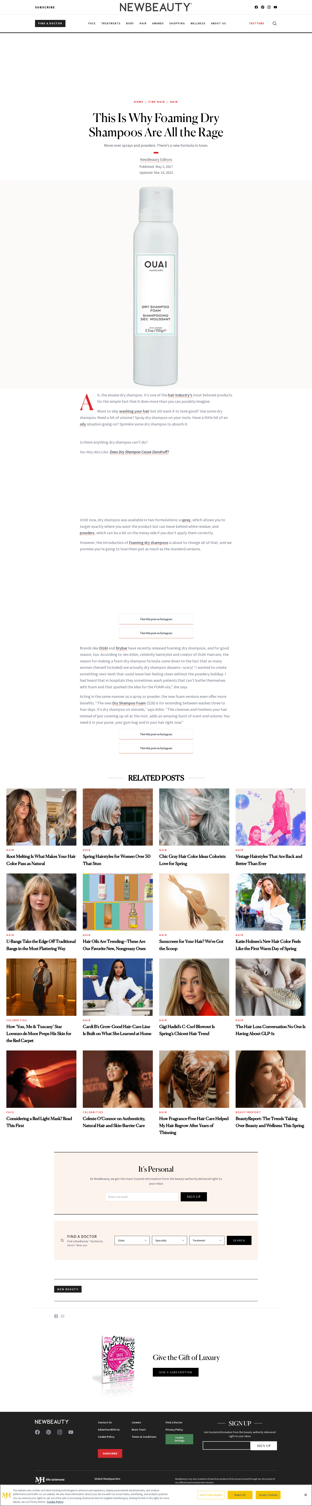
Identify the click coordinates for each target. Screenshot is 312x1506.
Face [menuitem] (92, 23)
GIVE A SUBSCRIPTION (175, 1372)
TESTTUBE (256, 23)
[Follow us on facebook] (256, 7)
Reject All (240, 1495)
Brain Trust (139, 1429)
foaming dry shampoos (148, 542)
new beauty (67, 1289)
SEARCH (239, 1240)
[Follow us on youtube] (275, 7)
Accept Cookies (268, 1495)
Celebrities (16, 1020)
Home (138, 102)
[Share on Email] (62, 1316)
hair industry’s (180, 394)
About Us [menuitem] (218, 23)
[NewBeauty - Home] (156, 7)
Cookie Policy (106, 1437)
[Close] (305, 1494)
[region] (156, 1495)
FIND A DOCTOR (50, 23)
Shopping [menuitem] (177, 23)
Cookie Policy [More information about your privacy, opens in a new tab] (55, 1502)
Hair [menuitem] (143, 23)
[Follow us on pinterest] (262, 7)
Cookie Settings (179, 1439)
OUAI (103, 647)
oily (83, 423)
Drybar (121, 647)
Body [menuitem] (130, 23)
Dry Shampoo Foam (129, 702)
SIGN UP (194, 1196)
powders (87, 532)
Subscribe (45, 7)
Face (10, 1112)
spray (186, 519)
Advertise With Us (109, 1429)
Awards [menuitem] (158, 23)
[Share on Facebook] (56, 1316)
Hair (174, 102)
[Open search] (274, 23)
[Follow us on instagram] (269, 7)
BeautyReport (248, 1112)
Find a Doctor (174, 1422)
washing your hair (134, 411)
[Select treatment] (206, 1240)
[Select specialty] (169, 1240)
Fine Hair (156, 102)
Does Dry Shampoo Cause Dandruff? (139, 451)
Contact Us (105, 1422)
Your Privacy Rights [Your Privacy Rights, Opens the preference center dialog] (211, 1495)
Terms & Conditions (144, 1437)
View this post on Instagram (156, 619)
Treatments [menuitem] (111, 23)
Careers (136, 1422)
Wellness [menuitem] (198, 23)
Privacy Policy (174, 1429)
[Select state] (132, 1240)
